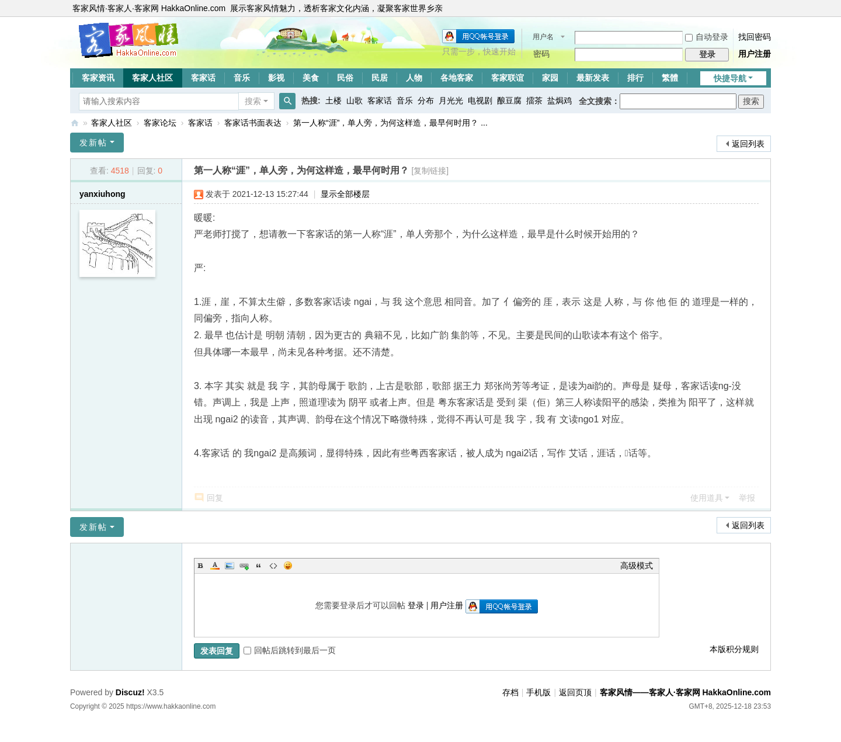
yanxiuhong (102, 194)
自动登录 (706, 36)
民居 (379, 77)
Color (215, 565)
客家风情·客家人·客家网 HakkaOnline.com (148, 8)
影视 (276, 77)
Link (244, 565)
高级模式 (636, 565)
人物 (414, 77)
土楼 (333, 100)
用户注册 (754, 53)
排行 (635, 77)
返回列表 (748, 143)
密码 (541, 53)
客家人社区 (152, 77)
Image (229, 565)
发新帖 (93, 142)
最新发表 (592, 77)
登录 (416, 605)
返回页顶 (575, 692)
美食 (311, 77)
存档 (510, 692)
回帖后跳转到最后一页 (290, 650)
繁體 (670, 77)
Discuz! (130, 692)
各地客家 (456, 77)
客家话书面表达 (253, 122)
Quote (259, 565)
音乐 (242, 77)
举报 (747, 497)
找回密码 (754, 36)
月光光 (451, 100)
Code (273, 565)
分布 (426, 100)
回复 (215, 497)
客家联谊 (507, 77)
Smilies (288, 565)
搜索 (253, 101)
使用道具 (706, 497)
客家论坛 (160, 122)
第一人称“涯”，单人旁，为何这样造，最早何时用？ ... (390, 122)
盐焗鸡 (559, 100)
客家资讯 (98, 77)
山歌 (354, 100)
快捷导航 (730, 78)
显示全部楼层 (345, 194)
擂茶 (534, 100)
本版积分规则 (734, 649)
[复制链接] (430, 170)
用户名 (543, 37)
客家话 (203, 77)
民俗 (345, 77)
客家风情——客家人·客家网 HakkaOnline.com (74, 123)
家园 (550, 77)
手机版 (538, 692)
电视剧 (480, 100)
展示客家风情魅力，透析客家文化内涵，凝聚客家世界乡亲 (336, 8)
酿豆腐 (509, 100)
